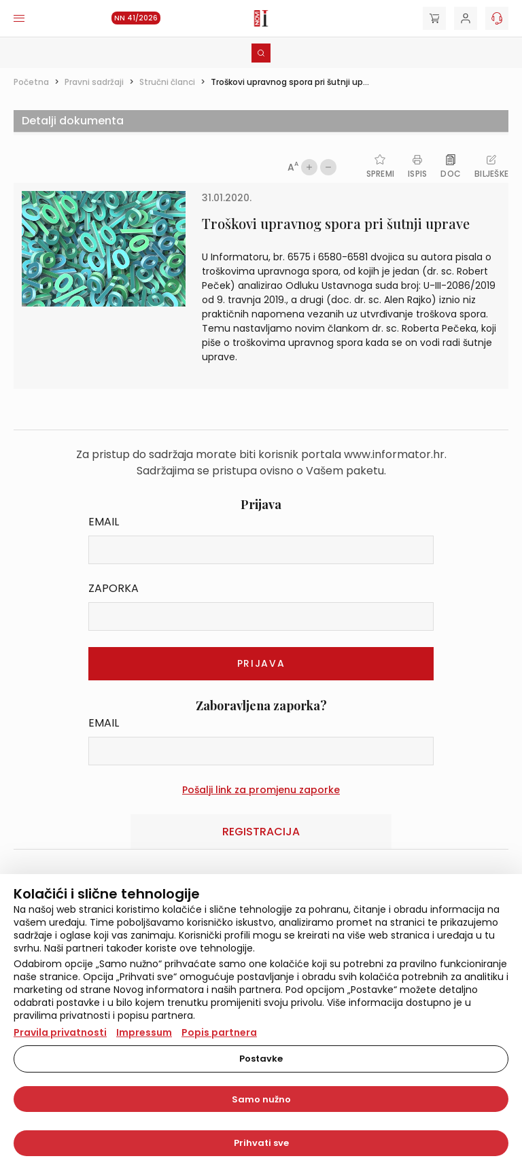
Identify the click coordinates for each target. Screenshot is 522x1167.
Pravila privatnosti (60, 1032)
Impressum (144, 1032)
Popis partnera (219, 1032)
